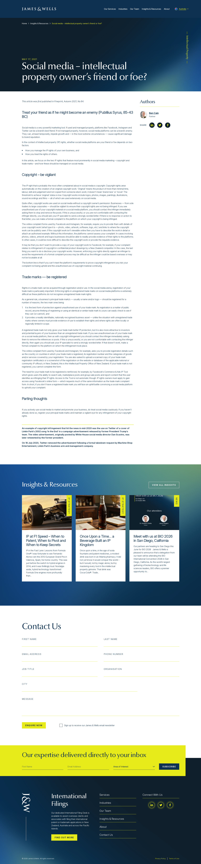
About (167, 9)
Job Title (28, 669)
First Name (29, 639)
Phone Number (113, 654)
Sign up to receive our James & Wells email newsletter (87, 725)
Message (28, 699)
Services (104, 794)
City (25, 684)
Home (24, 23)
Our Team (134, 9)
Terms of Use (174, 859)
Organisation (113, 669)
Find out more (64, 837)
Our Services (110, 9)
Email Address (31, 654)
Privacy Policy (160, 859)
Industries (123, 9)
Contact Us (106, 834)
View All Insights (164, 485)
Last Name (110, 639)
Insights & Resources (151, 9)
